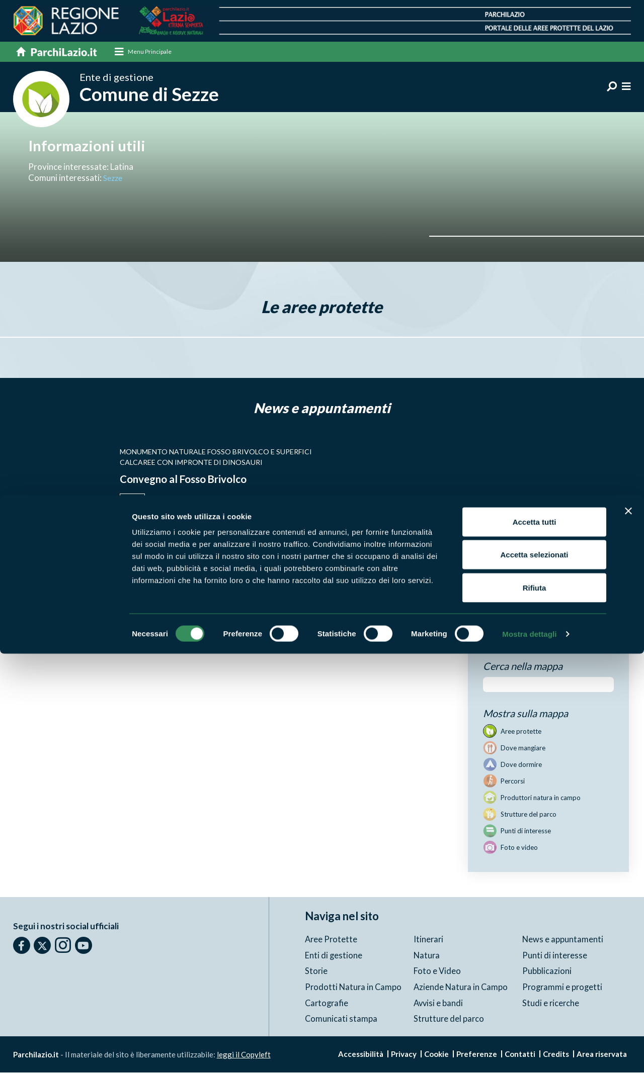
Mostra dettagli (529, 1056)
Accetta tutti (534, 944)
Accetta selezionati (534, 977)
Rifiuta (534, 1010)
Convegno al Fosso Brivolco (195, 481)
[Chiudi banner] (628, 933)
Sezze (114, 181)
